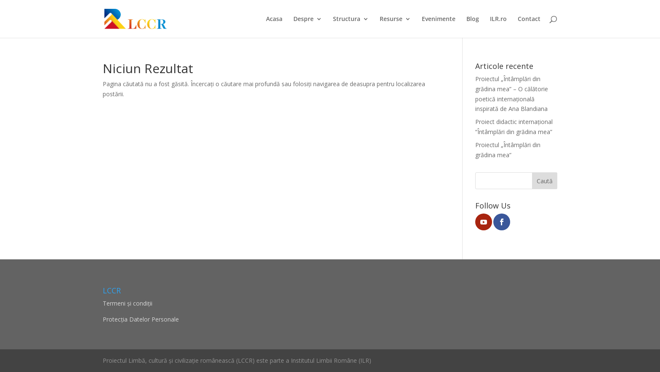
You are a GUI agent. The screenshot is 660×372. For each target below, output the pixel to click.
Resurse (391, 19)
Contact (529, 19)
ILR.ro (498, 19)
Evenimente (438, 19)
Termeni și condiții (127, 303)
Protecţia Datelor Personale (141, 319)
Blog (472, 19)
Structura (346, 19)
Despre (303, 19)
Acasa (274, 19)
